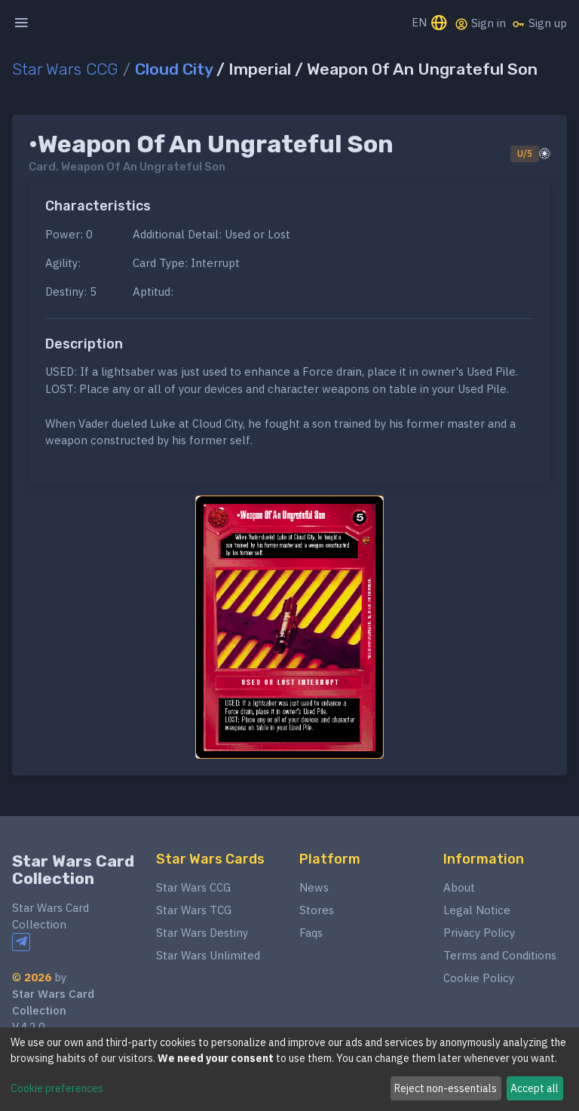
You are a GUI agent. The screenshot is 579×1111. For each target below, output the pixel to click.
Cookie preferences (57, 1088)
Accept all (534, 1088)
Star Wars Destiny (202, 932)
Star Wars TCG (193, 910)
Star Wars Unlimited (208, 955)
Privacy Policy (479, 932)
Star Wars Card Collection (73, 870)
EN (430, 23)
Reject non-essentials (445, 1088)
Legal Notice (476, 910)
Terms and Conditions (499, 955)
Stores (316, 910)
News (314, 887)
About (459, 887)
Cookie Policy (478, 978)
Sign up (539, 23)
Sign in (480, 23)
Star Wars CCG (65, 69)
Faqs (311, 932)
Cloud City (174, 69)
